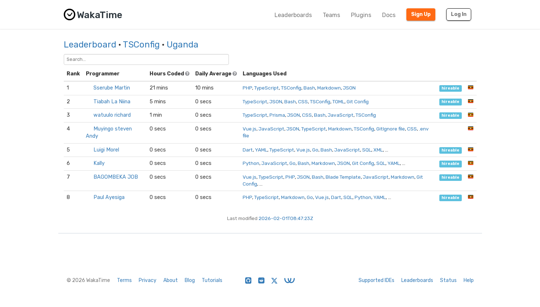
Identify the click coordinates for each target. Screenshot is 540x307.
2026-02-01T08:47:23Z (286, 218)
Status (448, 280)
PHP (247, 88)
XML (378, 150)
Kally (99, 163)
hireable (450, 88)
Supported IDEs (376, 280)
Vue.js (249, 129)
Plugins (361, 15)
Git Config (358, 101)
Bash (309, 88)
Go (315, 150)
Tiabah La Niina (111, 102)
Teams (331, 15)
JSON (349, 88)
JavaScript (340, 115)
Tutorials (212, 280)
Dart (248, 150)
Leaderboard (90, 45)
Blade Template (343, 177)
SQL (366, 150)
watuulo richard (112, 115)
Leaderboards (293, 15)
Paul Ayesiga (109, 197)
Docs (388, 15)
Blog (190, 280)
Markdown (329, 88)
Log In (458, 14)
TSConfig (141, 45)
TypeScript (266, 88)
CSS (303, 101)
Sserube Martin (111, 88)
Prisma (277, 115)
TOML (338, 101)
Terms (124, 280)
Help (469, 280)
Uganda (182, 45)
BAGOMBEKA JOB (115, 177)
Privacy (147, 280)
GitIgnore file (390, 129)
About (170, 280)
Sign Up (421, 14)
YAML (261, 150)
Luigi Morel (106, 150)
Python (251, 163)
